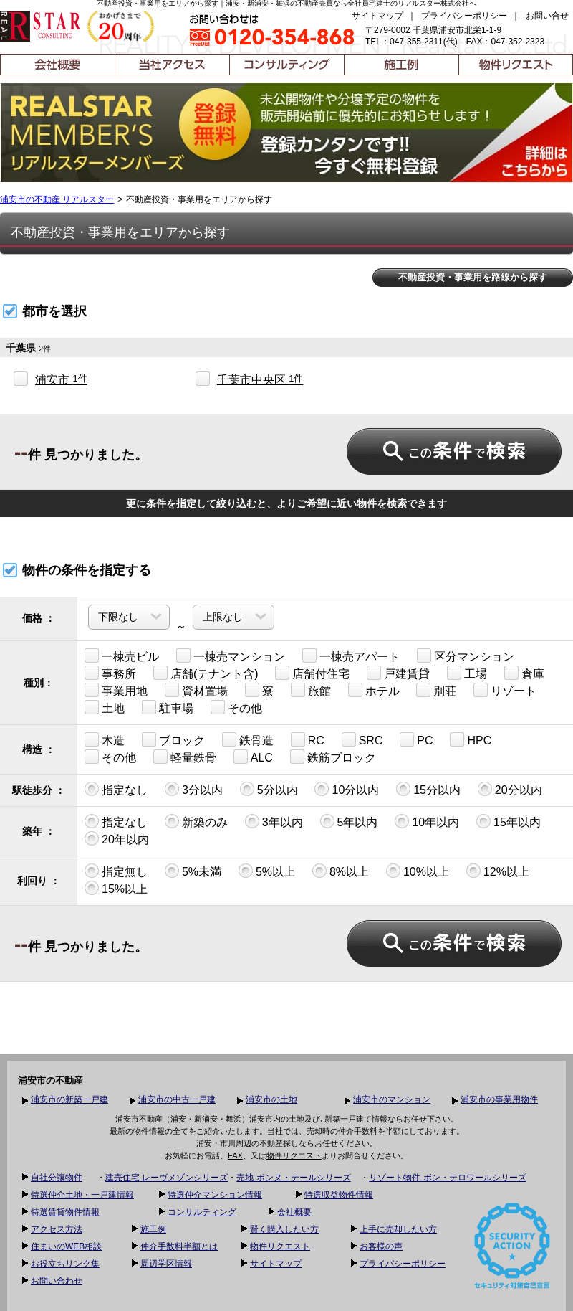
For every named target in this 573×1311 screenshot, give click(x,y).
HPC (470, 739)
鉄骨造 (248, 739)
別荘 (436, 690)
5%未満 (193, 870)
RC (307, 739)
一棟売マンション (230, 655)
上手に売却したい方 (398, 1229)
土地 (105, 707)
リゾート (504, 690)
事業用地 (116, 690)
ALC (253, 756)
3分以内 (194, 789)
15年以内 (508, 821)
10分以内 (346, 789)
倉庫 (524, 673)
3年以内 (274, 821)
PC (416, 739)
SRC (362, 739)
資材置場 (196, 690)
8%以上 (340, 870)
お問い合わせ (56, 1281)
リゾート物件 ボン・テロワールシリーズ (447, 1178)
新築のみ (196, 821)
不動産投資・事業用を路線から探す (472, 277)
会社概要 (294, 1212)
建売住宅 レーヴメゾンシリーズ (166, 1178)
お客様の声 (381, 1246)
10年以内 (427, 821)
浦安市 (61, 380)
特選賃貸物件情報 (65, 1212)
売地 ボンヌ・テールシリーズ (293, 1178)
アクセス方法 (56, 1229)
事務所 (110, 673)
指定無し (116, 870)
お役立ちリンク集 (65, 1264)
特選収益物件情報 (338, 1195)
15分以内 (428, 789)
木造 (105, 739)
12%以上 (497, 870)
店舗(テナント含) (206, 673)
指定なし (116, 789)
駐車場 (167, 707)
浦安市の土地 (271, 1099)
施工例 (153, 1229)
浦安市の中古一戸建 (177, 1099)
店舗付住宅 (312, 673)
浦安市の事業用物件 (499, 1099)
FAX (235, 1155)
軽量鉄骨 (184, 756)
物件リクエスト (294, 1155)
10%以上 (417, 870)
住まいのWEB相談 (66, 1246)
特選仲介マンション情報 (215, 1195)
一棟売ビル (122, 655)
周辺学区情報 (166, 1264)
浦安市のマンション (391, 1099)
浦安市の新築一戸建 (69, 1099)
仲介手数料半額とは (179, 1246)
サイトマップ (377, 16)
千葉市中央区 (260, 380)
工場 (467, 673)
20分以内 (510, 789)
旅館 (311, 690)
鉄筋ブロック (333, 756)
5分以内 (269, 789)
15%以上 (116, 888)
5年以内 (349, 821)
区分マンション (465, 655)
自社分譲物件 (56, 1178)
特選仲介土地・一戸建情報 (82, 1195)
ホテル (374, 690)
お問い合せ (547, 16)
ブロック (173, 739)
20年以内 (117, 838)
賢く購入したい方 (284, 1229)
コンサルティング (202, 1212)
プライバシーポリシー (464, 16)
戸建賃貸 (398, 673)
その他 (236, 707)
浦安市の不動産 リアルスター (57, 199)
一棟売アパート (351, 655)
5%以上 (267, 870)
